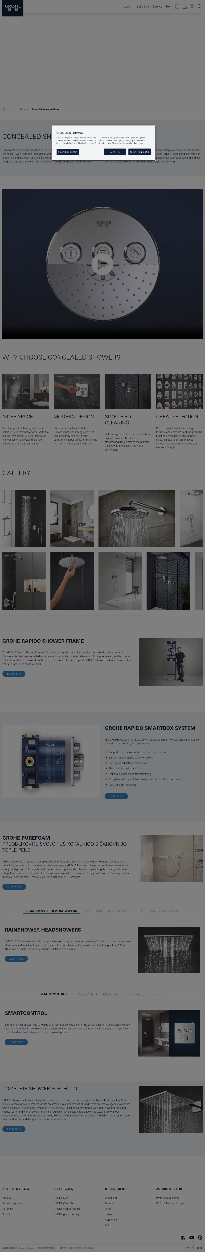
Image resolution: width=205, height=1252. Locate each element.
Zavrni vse (115, 152)
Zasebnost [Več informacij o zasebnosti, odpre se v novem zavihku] (138, 143)
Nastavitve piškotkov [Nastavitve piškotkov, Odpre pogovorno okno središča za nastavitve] (67, 152)
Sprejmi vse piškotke (139, 152)
